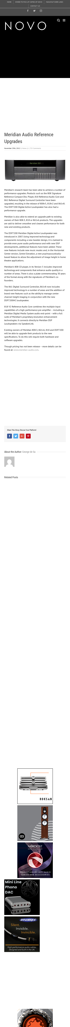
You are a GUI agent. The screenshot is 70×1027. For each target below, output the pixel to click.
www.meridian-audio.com (26, 349)
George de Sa (28, 451)
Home (24, 148)
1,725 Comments (34, 148)
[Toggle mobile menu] (64, 20)
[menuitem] (9, 2)
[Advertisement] (37, 54)
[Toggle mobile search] (58, 20)
